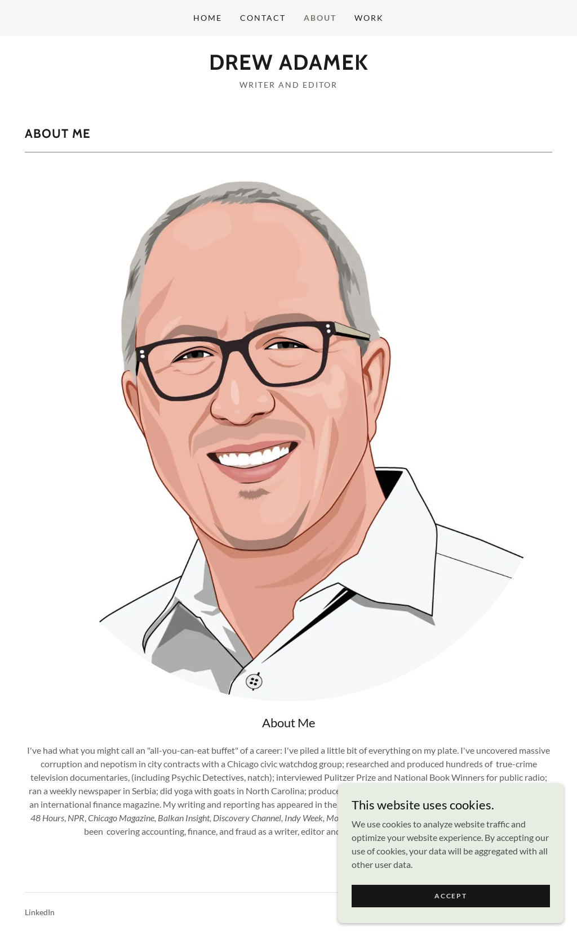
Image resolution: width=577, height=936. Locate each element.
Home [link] (207, 17)
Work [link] (369, 17)
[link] (289, 66)
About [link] (320, 17)
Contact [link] (263, 17)
